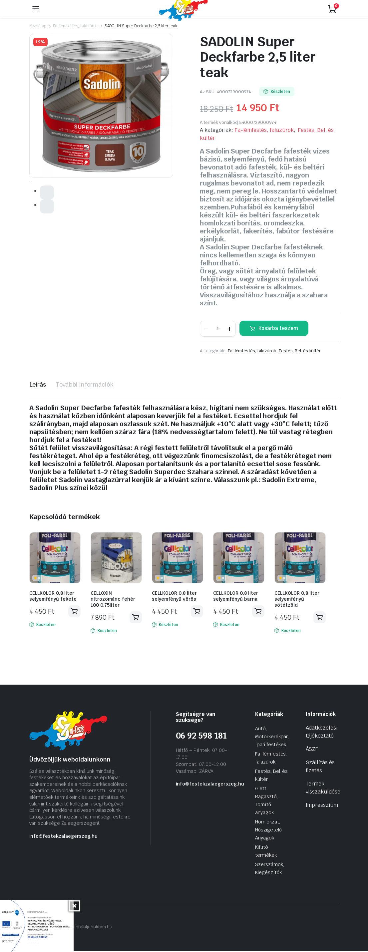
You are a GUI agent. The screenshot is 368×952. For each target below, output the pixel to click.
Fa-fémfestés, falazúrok (75, 26)
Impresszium (322, 805)
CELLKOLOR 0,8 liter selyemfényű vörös (174, 596)
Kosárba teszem (278, 328)
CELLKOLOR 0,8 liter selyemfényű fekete (53, 596)
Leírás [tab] (37, 384)
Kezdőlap (38, 26)
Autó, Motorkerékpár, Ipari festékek (272, 737)
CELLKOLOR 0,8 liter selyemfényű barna (235, 596)
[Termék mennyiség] (218, 328)
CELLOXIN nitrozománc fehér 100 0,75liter (113, 599)
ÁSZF (312, 749)
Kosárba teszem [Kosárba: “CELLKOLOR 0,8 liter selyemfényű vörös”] (196, 611)
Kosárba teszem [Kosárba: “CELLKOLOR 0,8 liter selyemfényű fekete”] (74, 611)
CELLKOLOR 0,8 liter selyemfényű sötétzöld (296, 599)
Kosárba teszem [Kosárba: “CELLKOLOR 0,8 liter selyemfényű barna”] (258, 611)
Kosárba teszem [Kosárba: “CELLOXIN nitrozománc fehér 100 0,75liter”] (135, 617)
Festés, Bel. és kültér (300, 351)
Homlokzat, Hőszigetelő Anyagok (268, 830)
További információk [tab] (84, 384)
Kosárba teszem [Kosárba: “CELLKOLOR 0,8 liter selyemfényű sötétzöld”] (319, 617)
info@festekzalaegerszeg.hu (63, 837)
